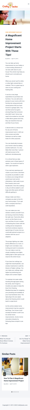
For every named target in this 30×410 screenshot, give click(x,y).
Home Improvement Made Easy (13, 32)
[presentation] (15, 366)
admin (8, 58)
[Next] (25, 374)
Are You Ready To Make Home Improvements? (23, 339)
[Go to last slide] (4, 374)
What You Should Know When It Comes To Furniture (7, 339)
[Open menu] (28, 4)
